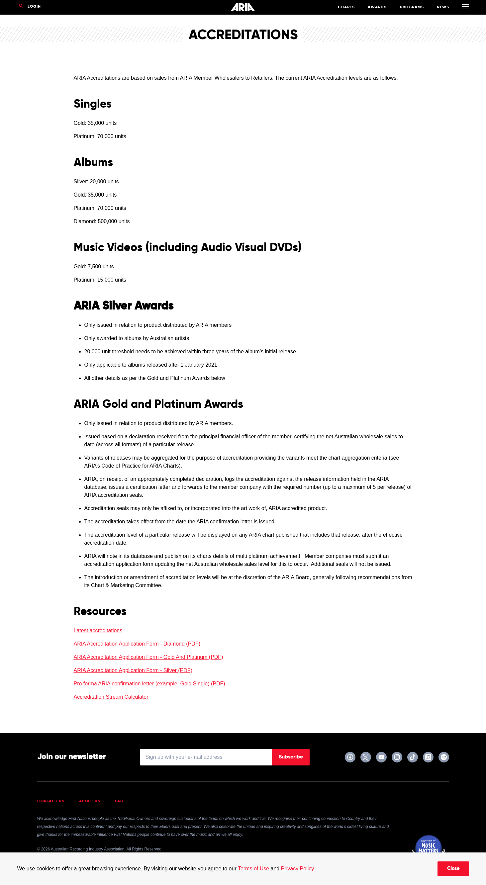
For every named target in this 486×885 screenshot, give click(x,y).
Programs (412, 7)
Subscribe (291, 757)
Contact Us (50, 801)
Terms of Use (253, 868)
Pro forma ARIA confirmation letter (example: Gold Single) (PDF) (149, 683)
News (443, 7)
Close (453, 868)
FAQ (119, 801)
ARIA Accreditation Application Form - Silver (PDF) (133, 670)
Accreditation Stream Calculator (111, 697)
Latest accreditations (98, 630)
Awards (377, 7)
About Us (89, 801)
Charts (346, 7)
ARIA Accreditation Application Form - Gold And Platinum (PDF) (148, 657)
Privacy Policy (297, 868)
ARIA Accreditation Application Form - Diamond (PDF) (137, 644)
